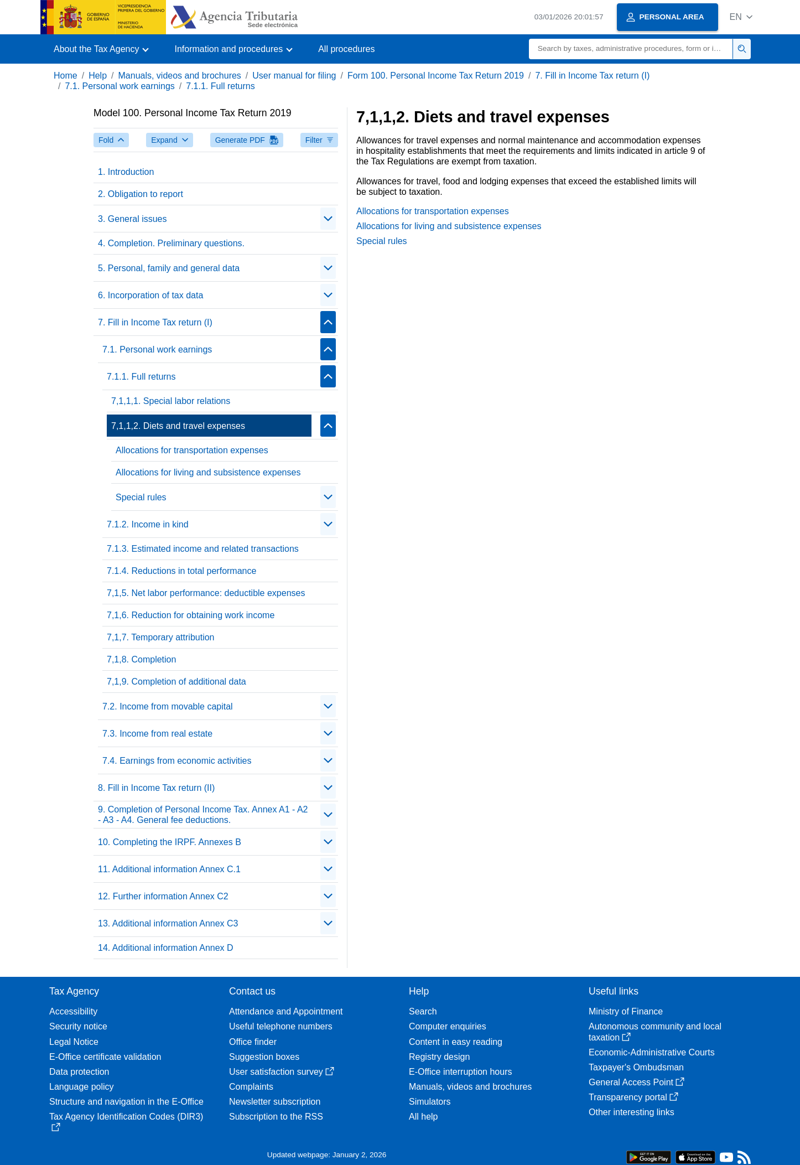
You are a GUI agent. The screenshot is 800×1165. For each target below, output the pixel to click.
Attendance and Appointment (286, 1011)
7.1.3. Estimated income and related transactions (203, 548)
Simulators (430, 1101)
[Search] (631, 49)
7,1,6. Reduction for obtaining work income (190, 615)
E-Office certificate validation (105, 1057)
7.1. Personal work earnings (119, 86)
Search (423, 1011)
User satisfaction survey (281, 1071)
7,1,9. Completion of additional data (176, 681)
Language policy (81, 1086)
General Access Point (636, 1082)
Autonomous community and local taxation (655, 1032)
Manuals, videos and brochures (179, 75)
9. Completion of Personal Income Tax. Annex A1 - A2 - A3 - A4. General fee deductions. (203, 815)
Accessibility (73, 1011)
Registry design (439, 1057)
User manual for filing (294, 75)
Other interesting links (631, 1112)
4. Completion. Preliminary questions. (171, 243)
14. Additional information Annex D (165, 947)
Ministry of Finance (626, 1011)
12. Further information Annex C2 (163, 896)
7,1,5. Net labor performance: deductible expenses (206, 593)
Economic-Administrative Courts (652, 1052)
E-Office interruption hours (460, 1071)
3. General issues (132, 219)
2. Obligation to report (140, 194)
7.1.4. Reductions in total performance (181, 571)
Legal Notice (73, 1042)
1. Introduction (126, 172)
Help (98, 75)
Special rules (141, 497)
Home (65, 75)
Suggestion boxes (264, 1057)
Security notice (78, 1026)
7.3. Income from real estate (157, 733)
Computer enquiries (447, 1026)
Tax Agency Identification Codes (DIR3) (126, 1121)
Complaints (251, 1086)
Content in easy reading (455, 1042)
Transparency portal (633, 1097)
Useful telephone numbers (281, 1026)
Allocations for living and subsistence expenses (208, 472)
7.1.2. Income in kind (148, 524)
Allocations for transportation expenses (192, 450)
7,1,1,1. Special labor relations (170, 401)
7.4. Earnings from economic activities (176, 760)
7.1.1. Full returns (220, 86)
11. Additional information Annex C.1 (169, 869)
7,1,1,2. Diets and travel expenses (178, 426)
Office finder (253, 1042)
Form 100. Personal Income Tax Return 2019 (435, 75)
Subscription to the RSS (276, 1116)
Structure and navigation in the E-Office (126, 1101)
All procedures (346, 49)
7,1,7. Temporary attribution (160, 637)
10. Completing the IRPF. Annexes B (169, 842)
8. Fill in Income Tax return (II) (156, 788)
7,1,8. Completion (141, 659)
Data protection (79, 1071)
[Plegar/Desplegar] (328, 219)
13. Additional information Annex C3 (168, 923)
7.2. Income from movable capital (167, 706)
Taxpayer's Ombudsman (636, 1067)
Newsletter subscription (274, 1101)
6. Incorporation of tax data (150, 295)
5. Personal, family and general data (169, 268)
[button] (741, 16)
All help (423, 1116)
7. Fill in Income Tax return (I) (592, 75)
